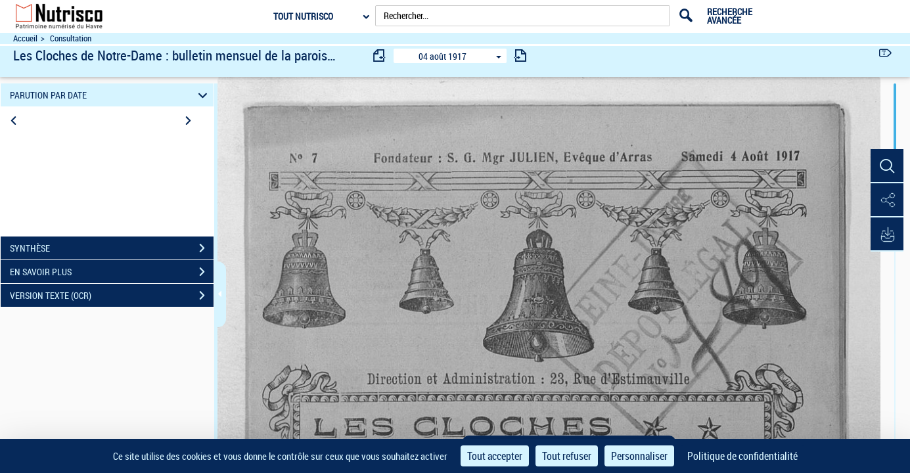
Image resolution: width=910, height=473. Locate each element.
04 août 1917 (442, 56)
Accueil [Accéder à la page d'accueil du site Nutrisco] (25, 38)
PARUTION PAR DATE (111, 94)
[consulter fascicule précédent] (380, 55)
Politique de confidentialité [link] (742, 456)
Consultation (70, 38)
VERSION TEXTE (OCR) (112, 295)
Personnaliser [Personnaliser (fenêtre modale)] (639, 456)
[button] (887, 166)
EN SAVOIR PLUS (112, 272)
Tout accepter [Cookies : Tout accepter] (494, 456)
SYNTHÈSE (112, 248)
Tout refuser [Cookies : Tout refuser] (566, 456)
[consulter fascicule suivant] (520, 55)
